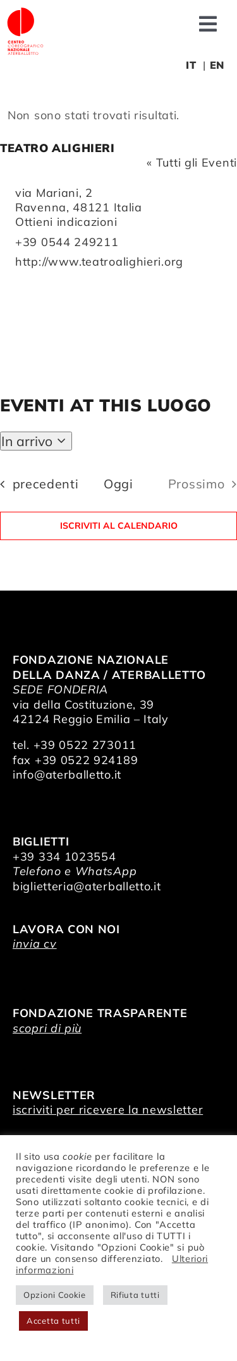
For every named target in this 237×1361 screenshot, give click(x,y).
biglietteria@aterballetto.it (87, 886)
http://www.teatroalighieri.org (99, 261)
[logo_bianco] (25, 11)
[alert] (118, 115)
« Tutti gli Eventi (192, 162)
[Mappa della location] (118, 316)
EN (217, 65)
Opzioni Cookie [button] (54, 1295)
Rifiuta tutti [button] (135, 1295)
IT (191, 65)
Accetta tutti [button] (53, 1321)
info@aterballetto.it (67, 774)
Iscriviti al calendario (119, 526)
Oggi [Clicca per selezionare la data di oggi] (118, 484)
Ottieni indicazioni (66, 222)
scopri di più (47, 1028)
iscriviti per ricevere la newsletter (108, 1109)
